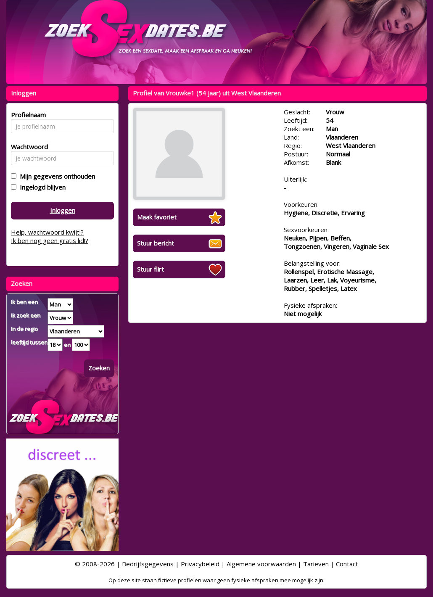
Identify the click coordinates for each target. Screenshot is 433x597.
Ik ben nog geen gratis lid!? (49, 240)
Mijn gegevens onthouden (55, 176)
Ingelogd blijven (41, 187)
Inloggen (62, 210)
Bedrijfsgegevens (148, 564)
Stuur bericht (155, 243)
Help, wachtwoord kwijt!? (47, 232)
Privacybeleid (200, 564)
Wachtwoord (27, 147)
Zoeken (99, 368)
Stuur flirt (150, 269)
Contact (347, 564)
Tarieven (316, 564)
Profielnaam (27, 115)
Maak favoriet (157, 217)
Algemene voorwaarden (261, 564)
